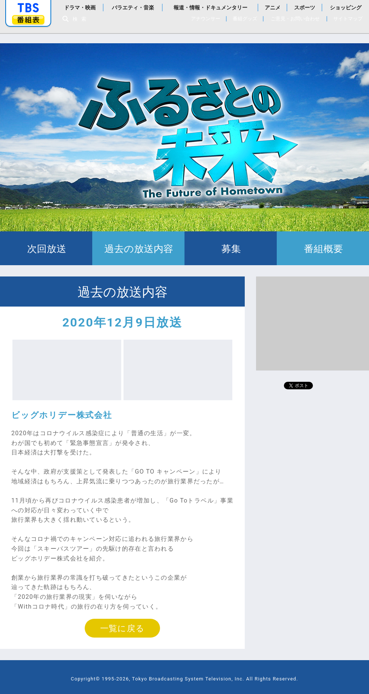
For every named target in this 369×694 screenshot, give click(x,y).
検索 (81, 19)
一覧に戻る (122, 628)
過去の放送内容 (138, 248)
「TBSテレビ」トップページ (28, 8)
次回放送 (46, 248)
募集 (230, 248)
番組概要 (323, 248)
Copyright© (85, 679)
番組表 (28, 19)
